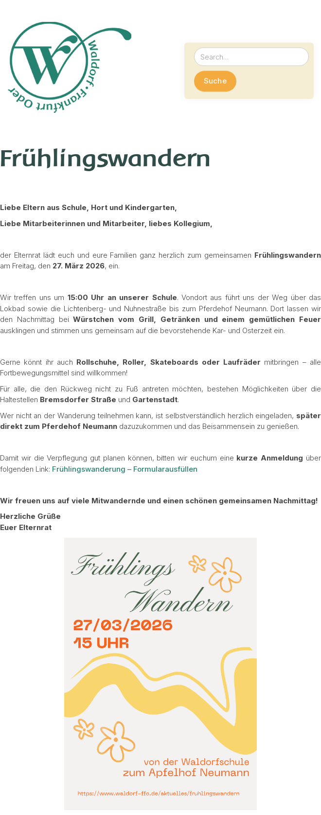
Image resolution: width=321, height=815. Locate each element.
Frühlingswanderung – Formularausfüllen (124, 469)
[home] (69, 69)
